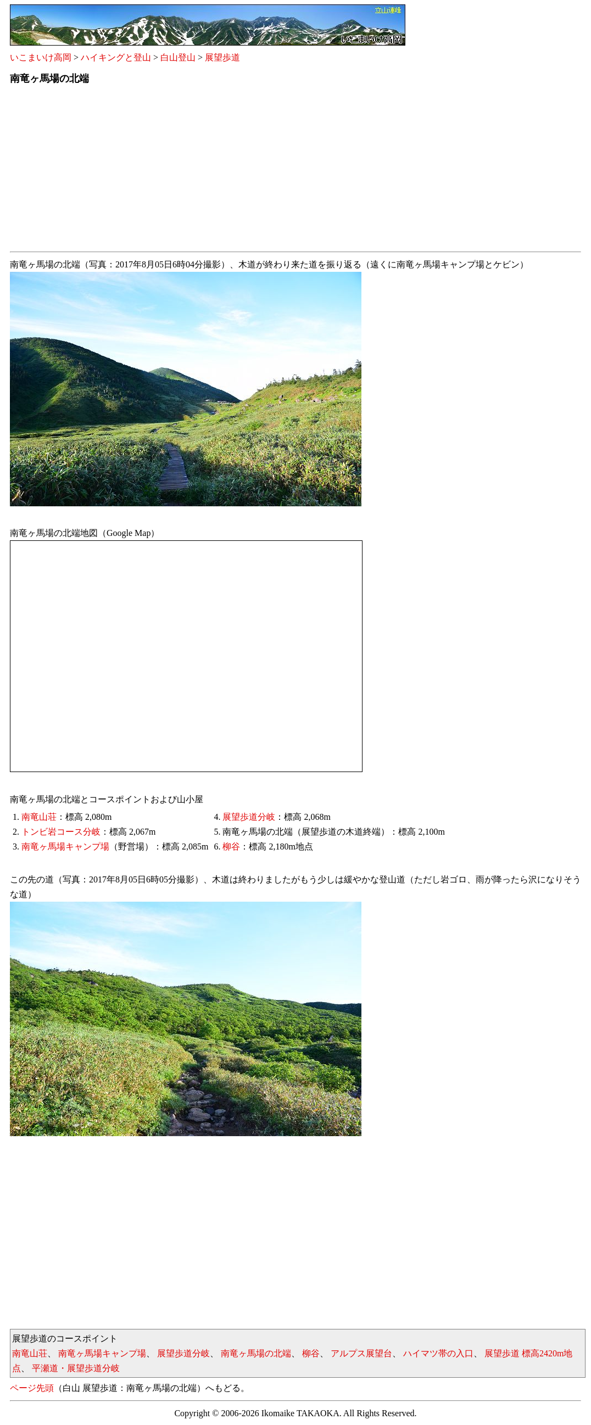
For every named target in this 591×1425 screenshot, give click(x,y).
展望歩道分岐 (248, 817)
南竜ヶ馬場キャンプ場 (65, 846)
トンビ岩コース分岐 (61, 831)
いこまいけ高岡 (40, 57)
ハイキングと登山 (116, 57)
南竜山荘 (39, 817)
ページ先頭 (32, 1388)
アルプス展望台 (361, 1353)
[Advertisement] (295, 170)
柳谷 (231, 846)
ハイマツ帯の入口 (438, 1353)
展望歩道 (222, 57)
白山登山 (178, 57)
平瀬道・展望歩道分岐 (76, 1368)
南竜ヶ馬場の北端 (256, 1353)
